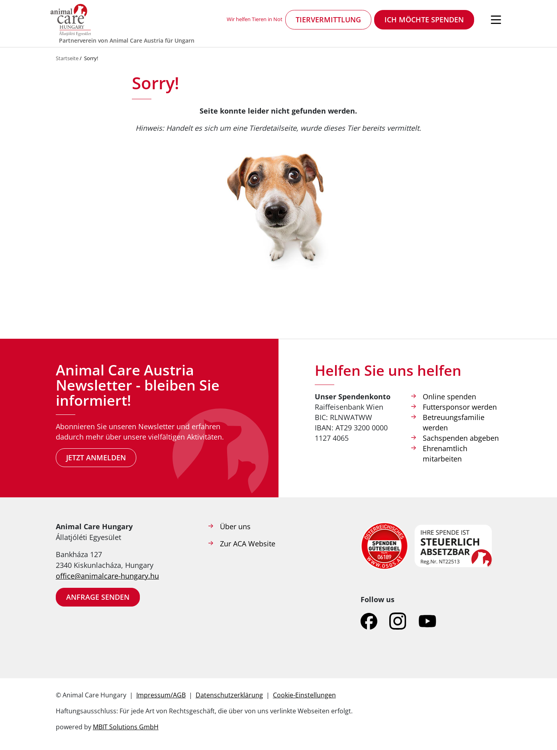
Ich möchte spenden (424, 19)
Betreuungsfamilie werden (453, 422)
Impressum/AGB (161, 695)
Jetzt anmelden (96, 457)
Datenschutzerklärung (229, 695)
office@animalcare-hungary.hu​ (107, 576)
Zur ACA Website (247, 543)
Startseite (67, 58)
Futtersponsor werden (460, 407)
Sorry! (91, 58)
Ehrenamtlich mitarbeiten (445, 453)
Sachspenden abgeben (461, 438)
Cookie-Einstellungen (304, 695)
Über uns (235, 526)
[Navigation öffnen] (496, 20)
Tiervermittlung (328, 19)
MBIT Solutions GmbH (126, 727)
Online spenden (449, 396)
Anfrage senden (97, 597)
